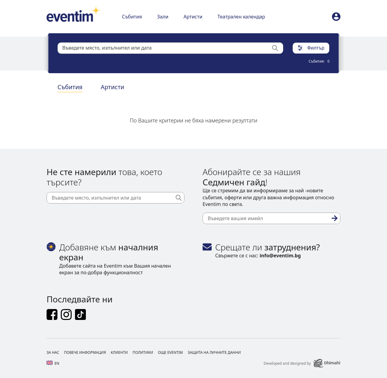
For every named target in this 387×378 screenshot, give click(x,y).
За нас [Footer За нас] (53, 352)
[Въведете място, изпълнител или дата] (115, 198)
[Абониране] (334, 218)
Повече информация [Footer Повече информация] (85, 352)
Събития (132, 16)
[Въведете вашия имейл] (271, 218)
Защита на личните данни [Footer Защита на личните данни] (214, 352)
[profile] (336, 16)
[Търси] (277, 48)
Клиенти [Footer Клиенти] (119, 352)
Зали (162, 16)
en (53, 363)
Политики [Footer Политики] (143, 352)
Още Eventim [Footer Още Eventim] (170, 352)
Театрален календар (241, 16)
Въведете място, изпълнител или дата (107, 47)
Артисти (193, 16)
